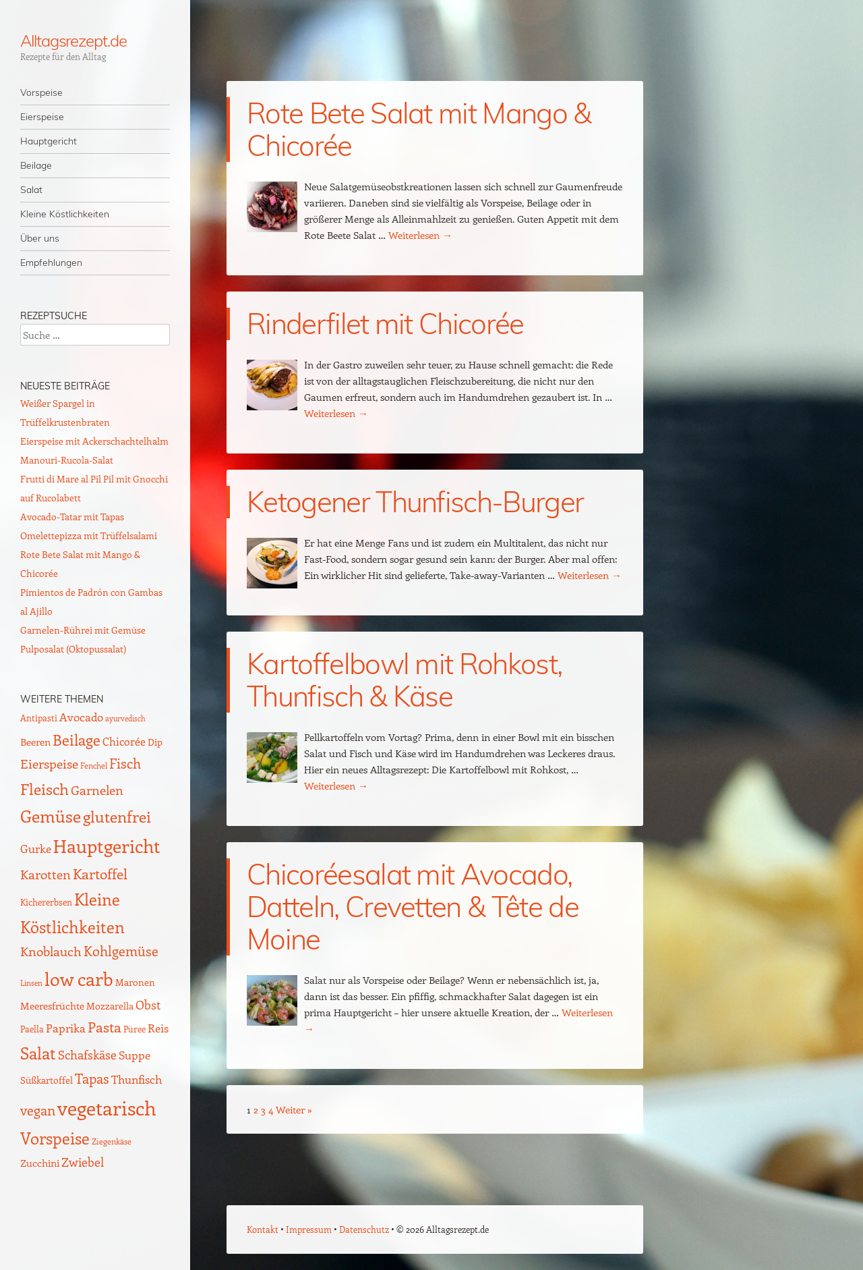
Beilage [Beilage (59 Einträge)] (76, 739)
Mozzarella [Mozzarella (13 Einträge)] (109, 1005)
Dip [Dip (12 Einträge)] (155, 742)
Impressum (309, 1229)
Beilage (36, 165)
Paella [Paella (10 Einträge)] (32, 1028)
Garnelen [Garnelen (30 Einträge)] (97, 789)
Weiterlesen (420, 235)
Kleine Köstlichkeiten (64, 214)
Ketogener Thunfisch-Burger (415, 502)
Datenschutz (364, 1229)
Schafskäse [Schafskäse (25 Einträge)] (87, 1055)
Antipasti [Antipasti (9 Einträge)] (38, 717)
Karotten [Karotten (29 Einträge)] (45, 874)
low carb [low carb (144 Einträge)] (78, 978)
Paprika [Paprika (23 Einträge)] (66, 1028)
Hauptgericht (48, 141)
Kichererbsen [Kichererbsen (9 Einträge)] (46, 902)
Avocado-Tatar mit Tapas (72, 516)
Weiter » (294, 1109)
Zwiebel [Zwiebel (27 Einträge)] (82, 1161)
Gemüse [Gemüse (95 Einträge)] (50, 815)
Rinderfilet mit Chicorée (385, 323)
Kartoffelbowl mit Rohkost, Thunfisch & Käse (404, 680)
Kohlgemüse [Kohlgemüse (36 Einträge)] (121, 951)
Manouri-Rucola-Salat (66, 459)
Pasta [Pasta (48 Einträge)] (104, 1027)
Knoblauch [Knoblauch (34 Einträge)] (51, 951)
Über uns (39, 238)
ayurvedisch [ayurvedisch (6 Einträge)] (125, 718)
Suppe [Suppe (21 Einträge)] (134, 1054)
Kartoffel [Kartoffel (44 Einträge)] (100, 873)
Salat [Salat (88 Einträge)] (38, 1053)
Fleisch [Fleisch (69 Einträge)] (44, 788)
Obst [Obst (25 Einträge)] (148, 1005)
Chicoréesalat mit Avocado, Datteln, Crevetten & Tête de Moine (412, 906)
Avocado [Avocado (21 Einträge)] (81, 716)
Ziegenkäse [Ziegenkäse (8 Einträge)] (111, 1141)
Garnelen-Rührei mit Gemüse (83, 630)
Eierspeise (42, 117)
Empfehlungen (51, 262)
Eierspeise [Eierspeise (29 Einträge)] (49, 763)
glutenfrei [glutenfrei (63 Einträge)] (117, 816)
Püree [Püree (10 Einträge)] (134, 1028)
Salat (31, 190)
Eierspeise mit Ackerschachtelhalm (94, 441)
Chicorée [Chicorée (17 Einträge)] (124, 741)
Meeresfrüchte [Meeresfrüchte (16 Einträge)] (52, 1005)
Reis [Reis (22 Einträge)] (158, 1027)
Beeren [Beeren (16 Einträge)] (35, 741)
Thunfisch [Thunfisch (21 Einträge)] (136, 1079)
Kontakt (262, 1229)
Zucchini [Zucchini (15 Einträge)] (39, 1162)
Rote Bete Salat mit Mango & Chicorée (419, 129)
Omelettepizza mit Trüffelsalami (88, 535)
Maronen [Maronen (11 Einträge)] (135, 982)
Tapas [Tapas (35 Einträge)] (92, 1078)
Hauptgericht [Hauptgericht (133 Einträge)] (106, 845)
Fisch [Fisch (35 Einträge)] (125, 763)
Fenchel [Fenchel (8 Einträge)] (93, 765)
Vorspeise (41, 92)
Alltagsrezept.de (73, 40)
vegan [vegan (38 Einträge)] (37, 1110)
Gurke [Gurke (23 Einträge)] (35, 848)
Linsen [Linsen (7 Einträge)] (31, 983)
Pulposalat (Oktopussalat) (73, 648)
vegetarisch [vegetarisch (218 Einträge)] (106, 1107)
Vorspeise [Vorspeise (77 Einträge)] (55, 1138)
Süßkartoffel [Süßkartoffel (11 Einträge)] (46, 1080)
